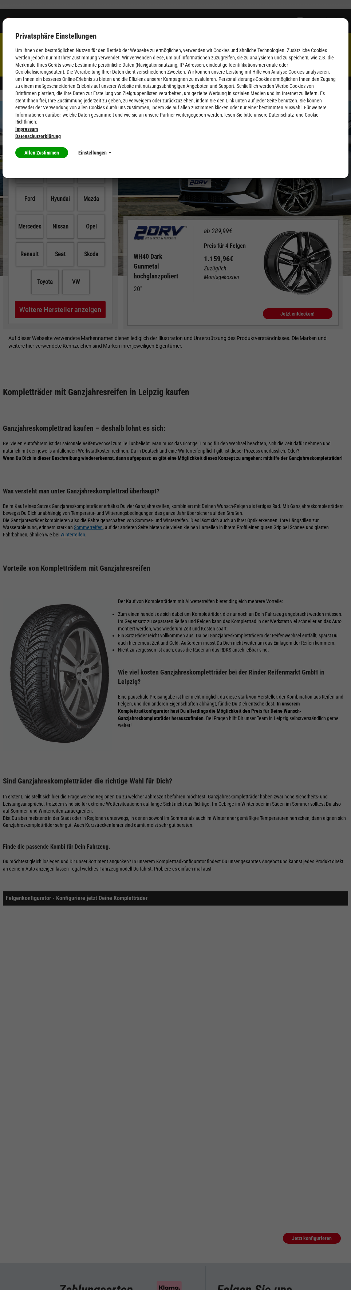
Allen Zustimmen (41, 153)
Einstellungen (94, 153)
